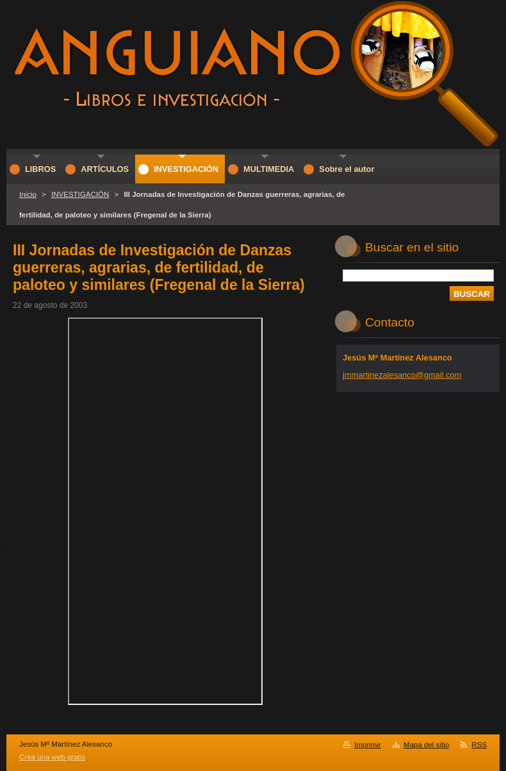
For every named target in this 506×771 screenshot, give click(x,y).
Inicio (28, 194)
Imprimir (367, 745)
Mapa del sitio (426, 745)
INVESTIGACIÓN (80, 194)
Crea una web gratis (52, 757)
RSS (479, 745)
